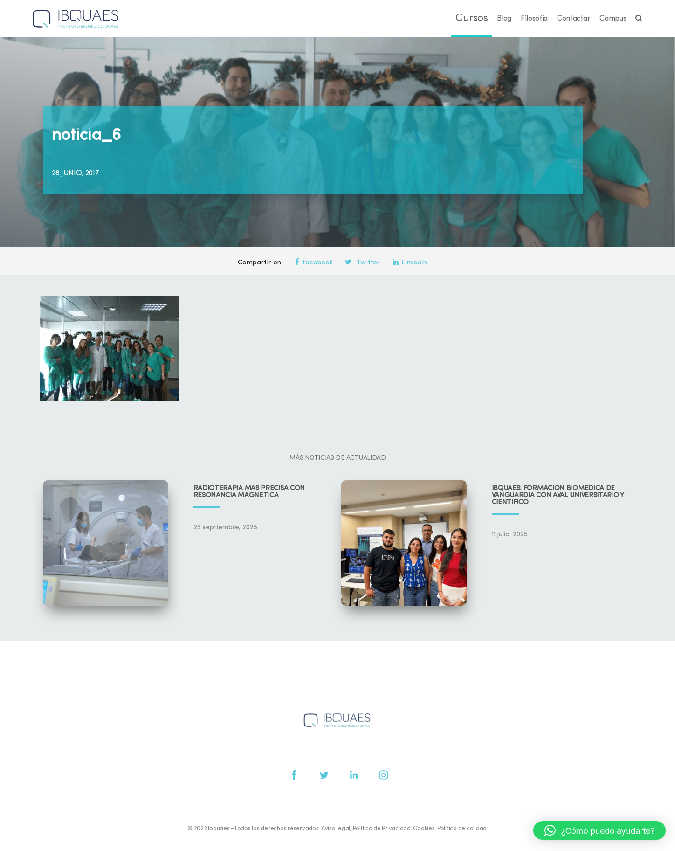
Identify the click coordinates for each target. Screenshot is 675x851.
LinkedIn (410, 262)
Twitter (362, 262)
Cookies (423, 828)
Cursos (471, 18)
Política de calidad (462, 828)
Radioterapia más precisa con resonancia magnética (249, 492)
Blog (504, 18)
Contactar (573, 18)
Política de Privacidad (382, 828)
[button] (599, 830)
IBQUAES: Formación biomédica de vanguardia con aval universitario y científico (558, 495)
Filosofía (534, 18)
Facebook (313, 262)
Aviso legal (335, 828)
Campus (612, 18)
